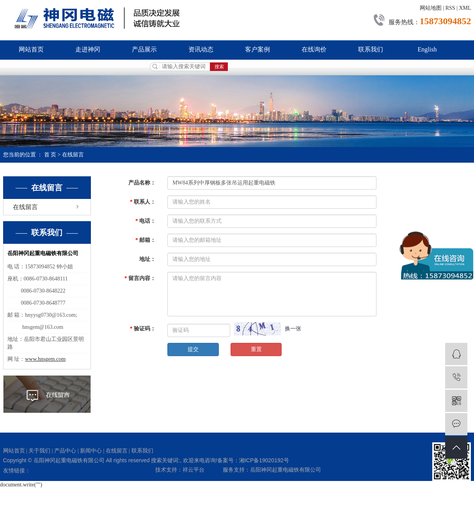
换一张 (293, 329)
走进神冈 (87, 49)
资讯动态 (200, 49)
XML (465, 8)
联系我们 (370, 49)
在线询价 (314, 49)
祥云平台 (193, 470)
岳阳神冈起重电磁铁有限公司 (285, 470)
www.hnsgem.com (45, 359)
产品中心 (65, 451)
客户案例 (257, 49)
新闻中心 (91, 451)
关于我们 (39, 451)
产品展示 (144, 49)
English (427, 49)
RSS (450, 8)
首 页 (50, 155)
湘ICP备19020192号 (264, 460)
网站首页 (31, 49)
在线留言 (25, 207)
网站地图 (431, 8)
